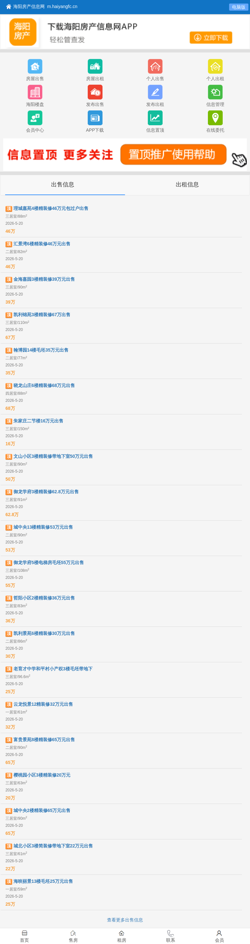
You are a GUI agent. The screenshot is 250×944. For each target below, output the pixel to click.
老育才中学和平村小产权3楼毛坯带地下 (53, 668)
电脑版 (239, 7)
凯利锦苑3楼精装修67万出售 (41, 314)
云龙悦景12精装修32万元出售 (43, 704)
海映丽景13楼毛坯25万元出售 (43, 881)
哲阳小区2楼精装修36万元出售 (44, 597)
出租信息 (187, 184)
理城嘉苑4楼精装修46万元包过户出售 (50, 208)
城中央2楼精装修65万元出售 (41, 810)
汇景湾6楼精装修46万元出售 (41, 243)
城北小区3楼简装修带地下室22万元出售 (53, 845)
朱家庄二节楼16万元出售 (38, 420)
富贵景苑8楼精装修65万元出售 (44, 739)
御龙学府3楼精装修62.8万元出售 (46, 491)
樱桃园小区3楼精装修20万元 (41, 775)
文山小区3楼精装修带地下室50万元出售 (53, 456)
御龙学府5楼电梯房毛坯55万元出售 (48, 562)
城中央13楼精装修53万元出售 (43, 527)
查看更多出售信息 (125, 919)
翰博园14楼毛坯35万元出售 (40, 350)
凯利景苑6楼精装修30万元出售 (44, 633)
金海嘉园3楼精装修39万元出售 (44, 279)
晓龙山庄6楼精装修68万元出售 (44, 385)
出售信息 (62, 184)
